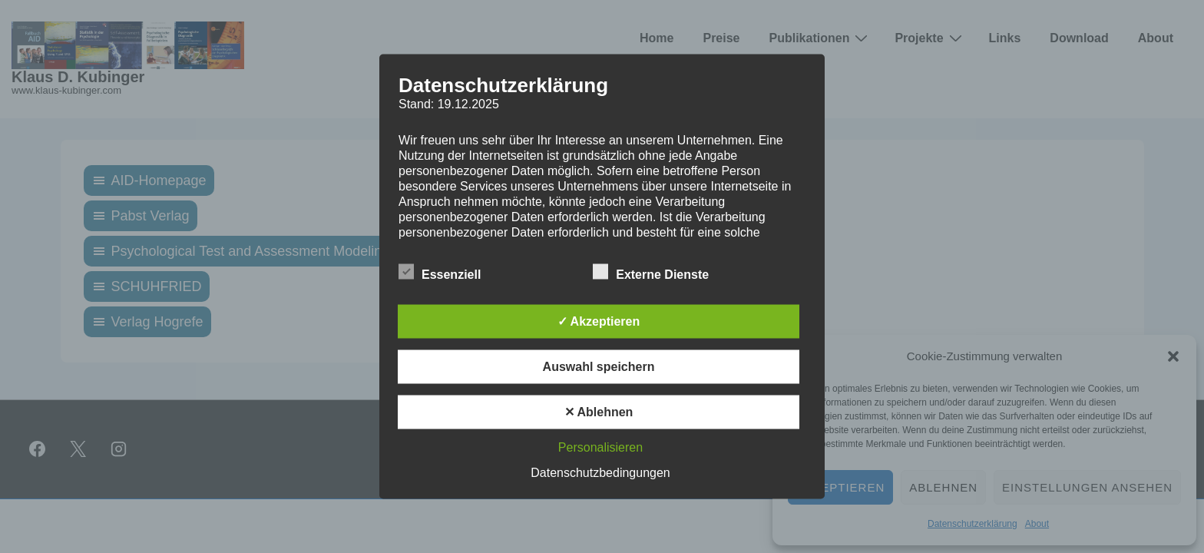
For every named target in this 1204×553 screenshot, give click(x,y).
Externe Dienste (651, 272)
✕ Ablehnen (598, 412)
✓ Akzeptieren (598, 321)
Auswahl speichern (599, 366)
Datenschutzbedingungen (600, 472)
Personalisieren (600, 447)
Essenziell (440, 272)
